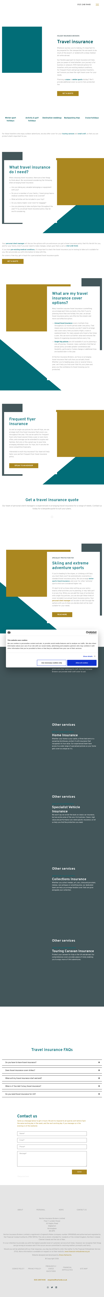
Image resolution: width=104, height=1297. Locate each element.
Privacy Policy (34, 1269)
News (61, 1210)
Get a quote (12, 261)
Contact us (82, 1210)
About (20, 1210)
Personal (40, 1210)
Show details (88, 656)
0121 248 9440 (84, 4)
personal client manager (15, 244)
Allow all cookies (82, 663)
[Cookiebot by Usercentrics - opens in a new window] (88, 632)
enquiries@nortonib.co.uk (57, 1280)
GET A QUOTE (67, 94)
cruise (67, 80)
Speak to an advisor (24, 466)
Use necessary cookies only (51, 663)
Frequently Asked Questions (51, 1268)
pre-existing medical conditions (23, 250)
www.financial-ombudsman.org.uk (77, 1252)
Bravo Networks (65, 1255)
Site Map (84, 1269)
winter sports (77, 80)
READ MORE (62, 615)
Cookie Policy (18, 1269)
